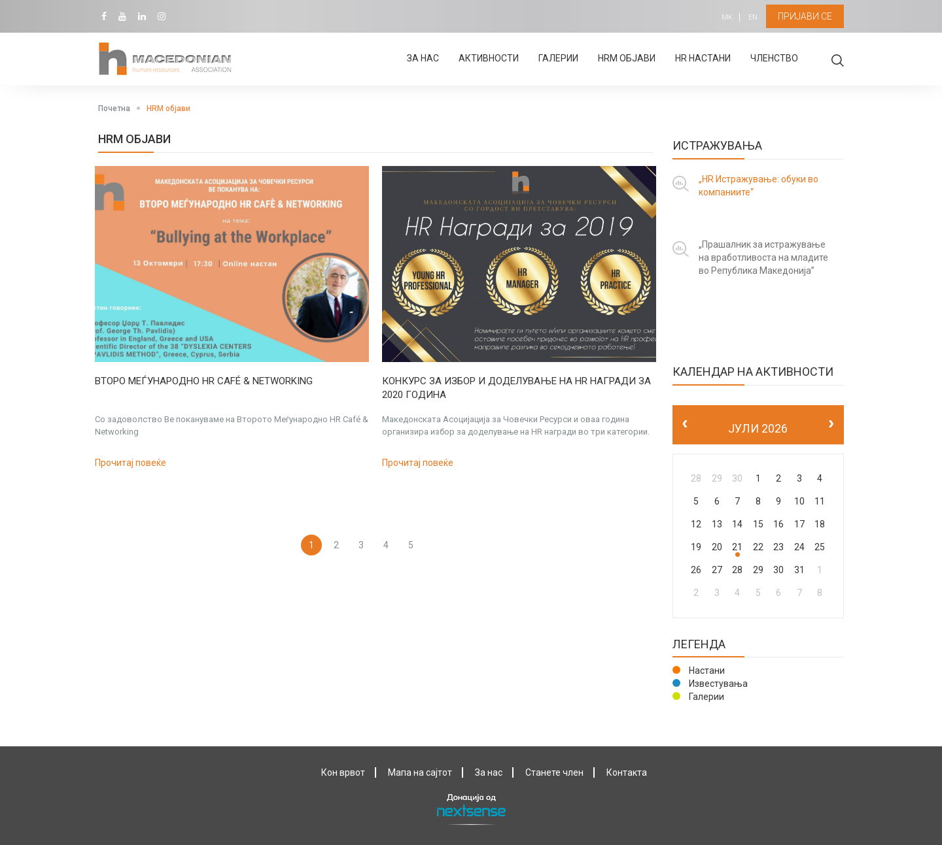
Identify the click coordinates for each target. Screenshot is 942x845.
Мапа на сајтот (420, 772)
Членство (774, 58)
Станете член (554, 772)
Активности (489, 58)
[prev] (685, 424)
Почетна (114, 108)
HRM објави (626, 58)
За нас (423, 58)
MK (724, 17)
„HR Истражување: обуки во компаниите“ (758, 185)
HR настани (703, 58)
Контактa (626, 772)
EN (750, 17)
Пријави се (803, 16)
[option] (231, 317)
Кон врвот (343, 772)
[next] (831, 424)
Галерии (558, 58)
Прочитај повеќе (130, 462)
